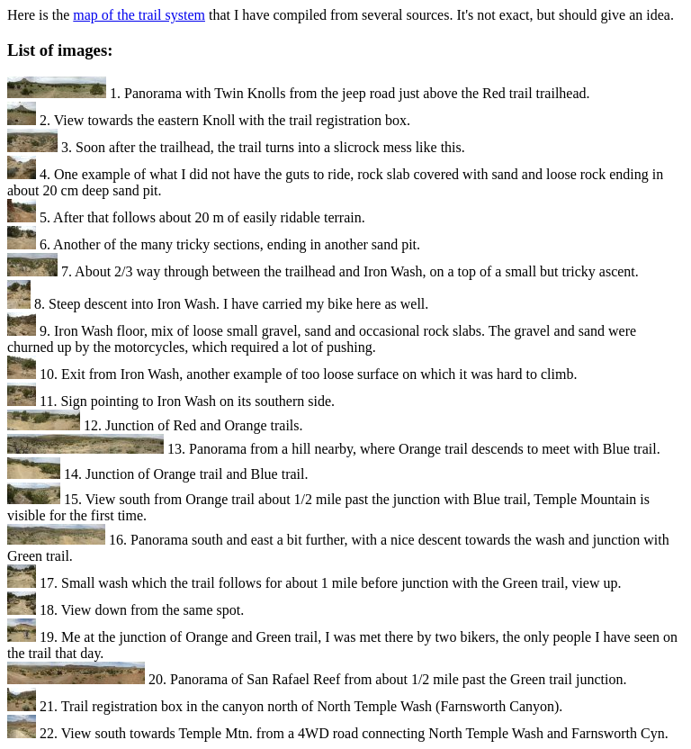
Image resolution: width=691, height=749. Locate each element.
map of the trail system (139, 15)
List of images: (59, 50)
